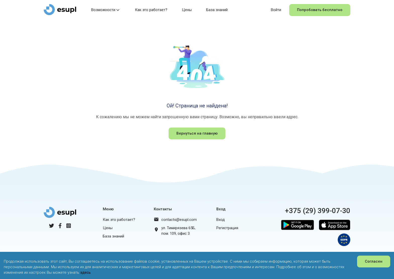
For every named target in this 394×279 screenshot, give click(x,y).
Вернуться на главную (197, 133)
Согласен (373, 261)
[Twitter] (51, 227)
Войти (276, 10)
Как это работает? (151, 10)
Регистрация (227, 228)
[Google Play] (296, 231)
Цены (187, 10)
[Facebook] (60, 227)
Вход (220, 219)
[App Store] (333, 231)
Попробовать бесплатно (319, 10)
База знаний (217, 10)
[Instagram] (68, 227)
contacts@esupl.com (179, 219)
